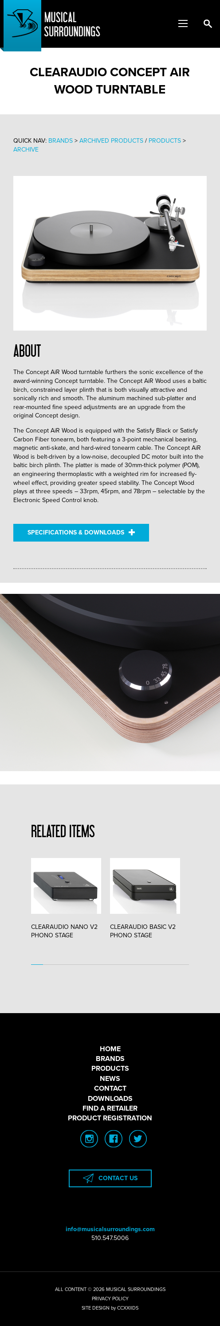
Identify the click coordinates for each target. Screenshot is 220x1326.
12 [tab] (171, 964)
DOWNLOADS (110, 1098)
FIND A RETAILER (110, 1108)
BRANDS (110, 1058)
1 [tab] (37, 964)
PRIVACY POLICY (110, 1299)
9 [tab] (134, 964)
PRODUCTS (110, 1068)
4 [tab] (73, 964)
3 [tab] (61, 964)
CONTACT (110, 1088)
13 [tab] (183, 964)
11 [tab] (159, 964)
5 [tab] (86, 964)
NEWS (110, 1078)
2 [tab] (49, 964)
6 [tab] (98, 964)
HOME (110, 1049)
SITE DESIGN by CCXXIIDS (110, 1308)
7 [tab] (110, 964)
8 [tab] (122, 964)
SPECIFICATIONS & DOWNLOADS (81, 532)
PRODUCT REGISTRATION (110, 1118)
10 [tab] (147, 964)
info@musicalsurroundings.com (110, 1229)
